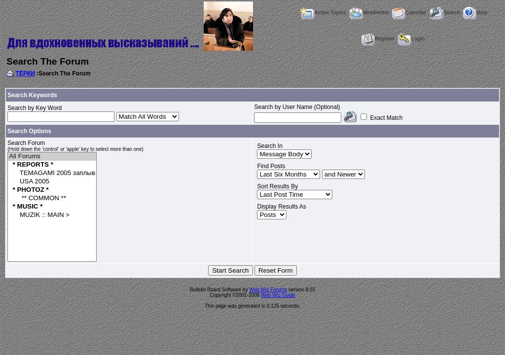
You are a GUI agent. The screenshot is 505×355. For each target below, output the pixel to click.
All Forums (52, 156)
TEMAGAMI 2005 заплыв (52, 173)
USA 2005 (52, 182)
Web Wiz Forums (268, 289)
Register (378, 38)
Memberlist (369, 12)
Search (445, 12)
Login (411, 38)
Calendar (409, 12)
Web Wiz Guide (278, 295)
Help (475, 12)
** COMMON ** (52, 198)
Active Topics (322, 12)
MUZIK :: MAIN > (52, 215)
